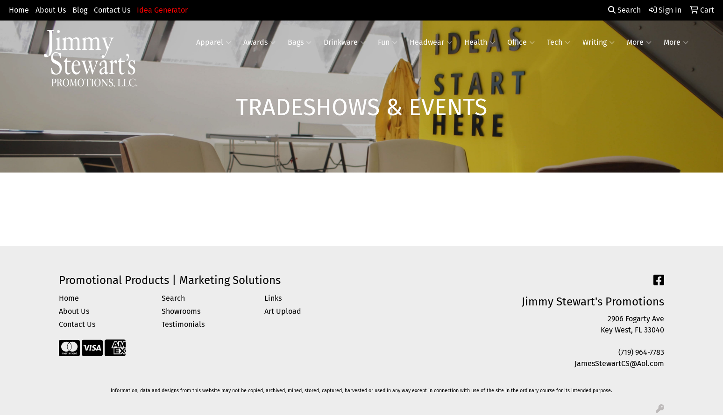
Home (19, 10)
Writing (598, 42)
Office (521, 42)
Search (624, 10)
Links (273, 298)
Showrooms (181, 311)
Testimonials (183, 324)
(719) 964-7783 (641, 352)
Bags (300, 42)
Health (479, 42)
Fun (387, 42)
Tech (558, 42)
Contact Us (112, 10)
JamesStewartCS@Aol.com (619, 363)
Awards (259, 42)
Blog (79, 10)
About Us (50, 10)
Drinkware (345, 42)
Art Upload (282, 311)
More (639, 42)
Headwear (431, 42)
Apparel (213, 42)
